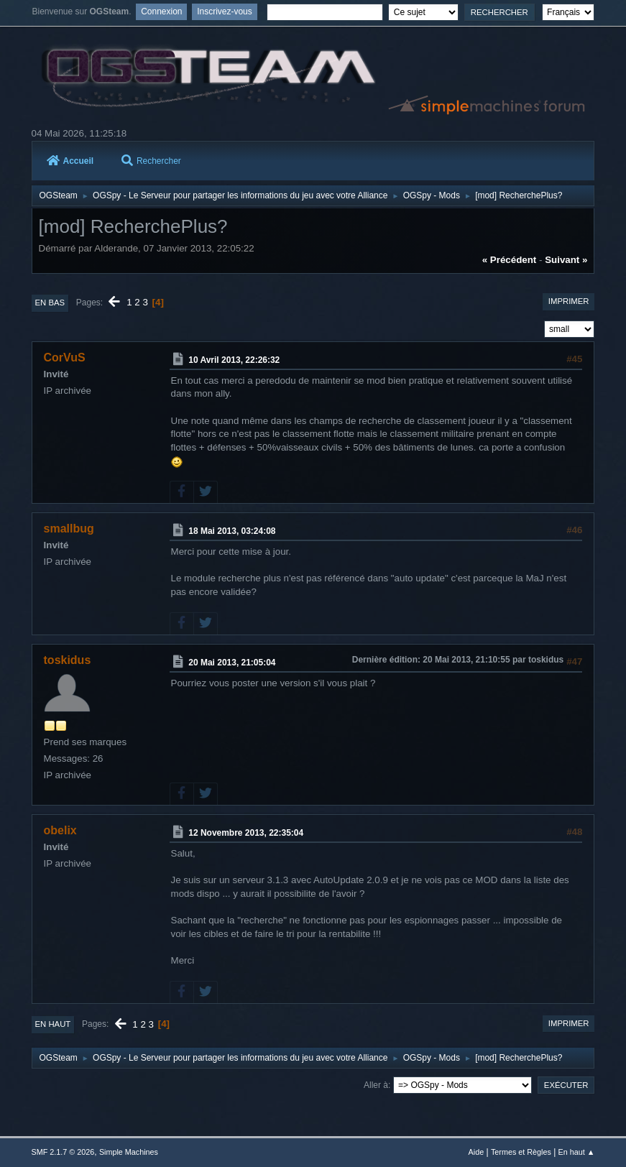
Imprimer (568, 301)
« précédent (509, 259)
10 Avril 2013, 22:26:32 (234, 360)
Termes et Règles (521, 1152)
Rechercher (151, 161)
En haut (53, 1024)
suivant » (566, 259)
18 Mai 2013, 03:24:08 (231, 531)
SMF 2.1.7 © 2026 (63, 1152)
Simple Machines (128, 1152)
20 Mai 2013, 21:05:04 (231, 663)
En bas (50, 302)
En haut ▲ (576, 1152)
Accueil (70, 161)
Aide (476, 1152)
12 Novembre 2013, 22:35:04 (245, 833)
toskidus (67, 660)
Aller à (376, 1085)
